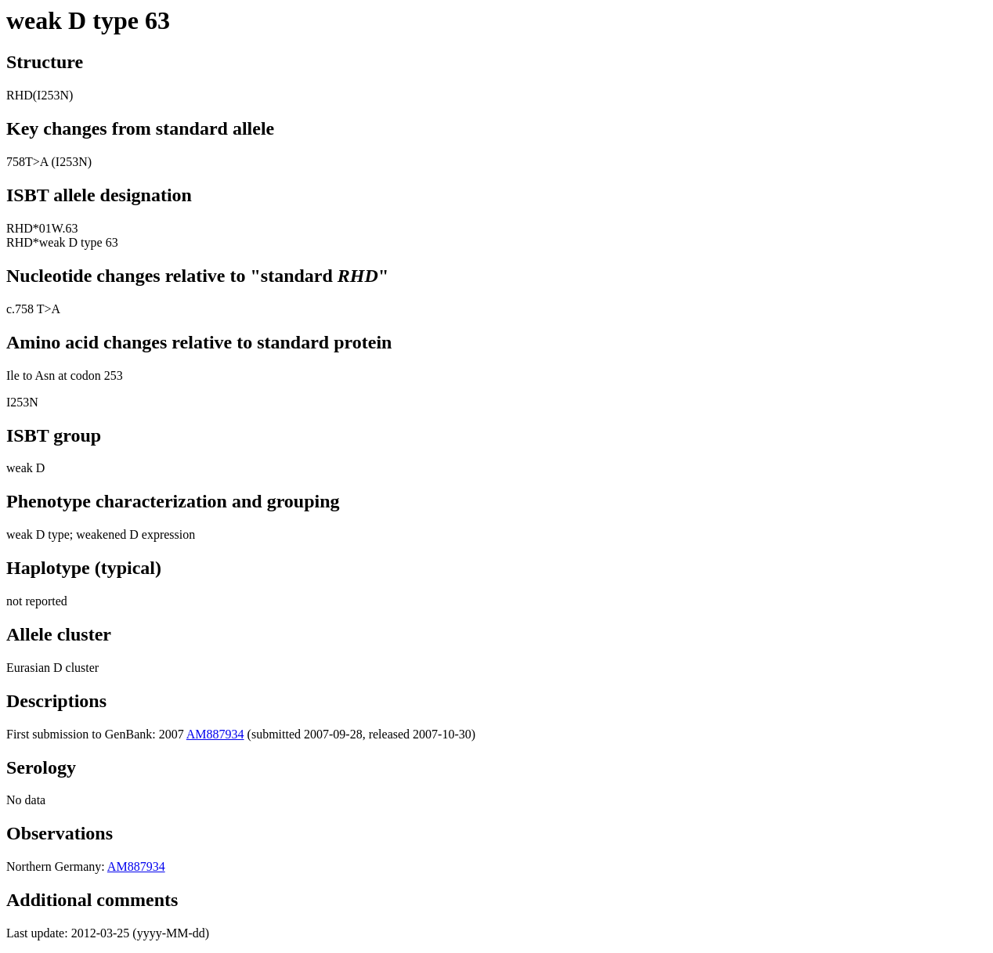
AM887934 (215, 734)
